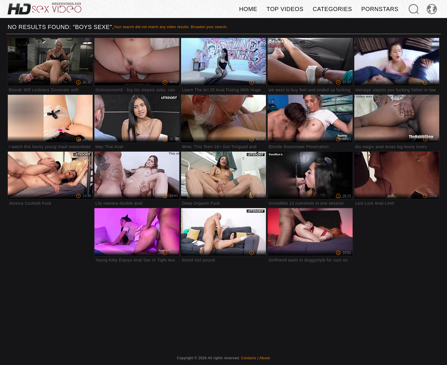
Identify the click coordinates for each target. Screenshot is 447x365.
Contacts (248, 358)
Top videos (285, 9)
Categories (332, 9)
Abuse (264, 358)
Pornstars (379, 9)
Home (248, 9)
